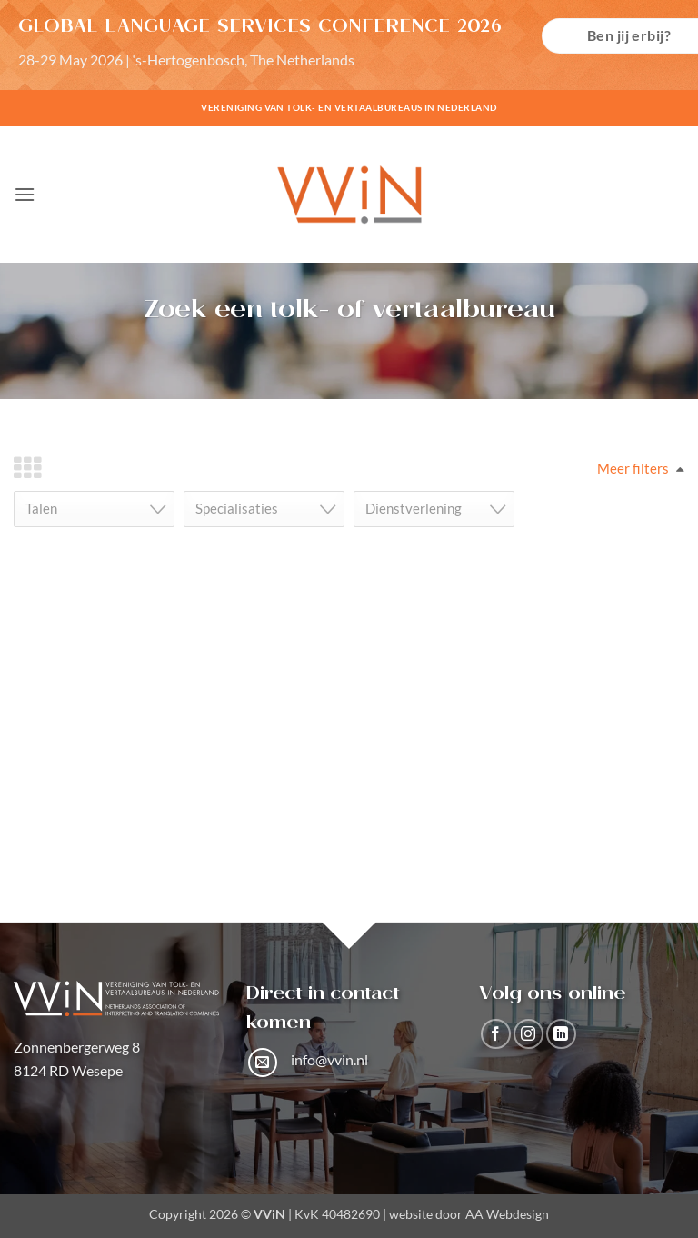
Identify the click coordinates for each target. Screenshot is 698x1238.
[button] (24, 194)
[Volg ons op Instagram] (528, 1034)
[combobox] (94, 509)
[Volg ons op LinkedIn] (561, 1034)
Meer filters (633, 468)
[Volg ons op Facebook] (496, 1034)
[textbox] (99, 508)
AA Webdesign (507, 1214)
